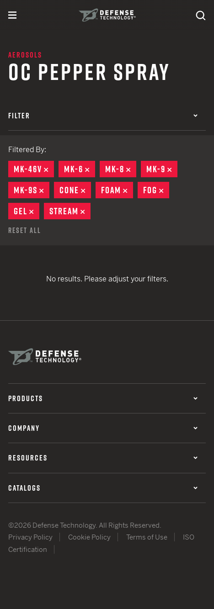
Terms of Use (146, 537)
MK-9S (31, 190)
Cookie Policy (89, 537)
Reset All (24, 230)
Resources (103, 457)
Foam (117, 190)
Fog (156, 190)
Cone (75, 190)
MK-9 (161, 169)
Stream (70, 211)
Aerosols (25, 54)
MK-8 (120, 169)
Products (103, 398)
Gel (26, 211)
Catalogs (103, 487)
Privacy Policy (30, 537)
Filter (103, 115)
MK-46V (34, 169)
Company (103, 428)
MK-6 (79, 169)
